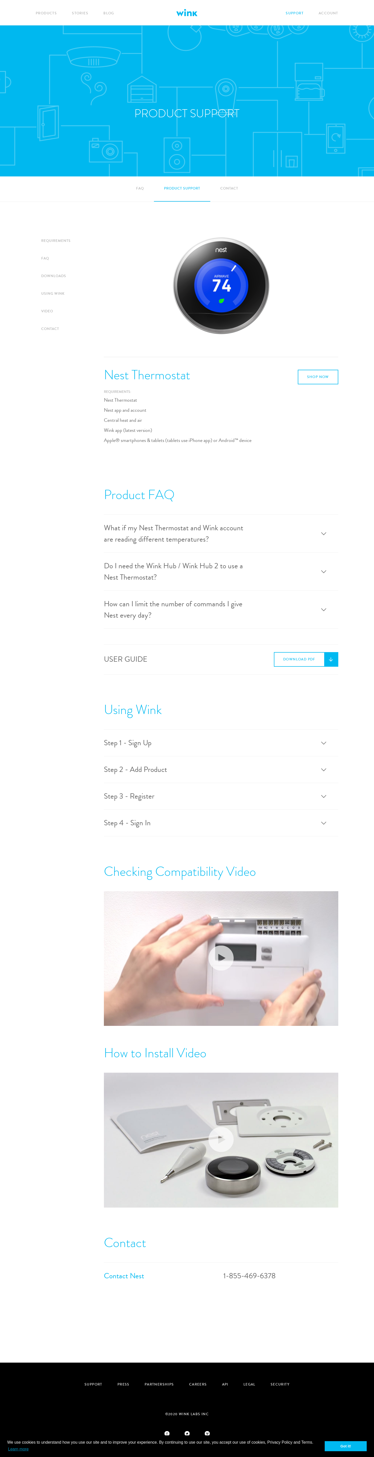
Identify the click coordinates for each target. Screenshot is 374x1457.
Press (123, 1384)
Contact (229, 188)
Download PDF (299, 659)
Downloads (53, 276)
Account (328, 13)
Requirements (56, 240)
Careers (198, 1384)
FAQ (140, 188)
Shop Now (318, 377)
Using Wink (53, 293)
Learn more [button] (18, 1449)
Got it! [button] (346, 1446)
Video (47, 311)
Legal (249, 1384)
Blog (108, 13)
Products (46, 13)
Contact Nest (124, 1276)
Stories (80, 13)
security (280, 1384)
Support (295, 13)
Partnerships (159, 1384)
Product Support (182, 188)
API (225, 1384)
